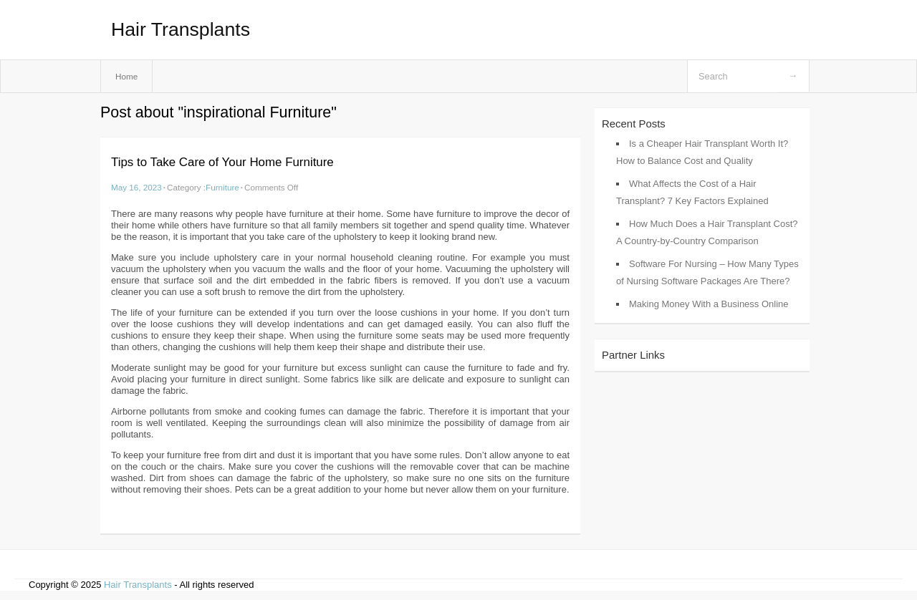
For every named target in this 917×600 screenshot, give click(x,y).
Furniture (222, 187)
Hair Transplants (180, 29)
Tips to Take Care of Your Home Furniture (222, 162)
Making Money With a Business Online (709, 304)
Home (126, 76)
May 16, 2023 (136, 187)
